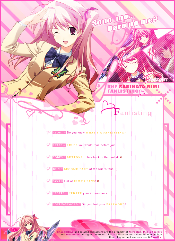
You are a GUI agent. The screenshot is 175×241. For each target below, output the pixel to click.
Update (75, 193)
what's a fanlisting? (106, 132)
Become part (76, 169)
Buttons (75, 157)
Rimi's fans (84, 181)
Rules (72, 145)
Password (116, 204)
